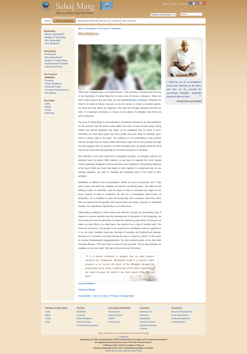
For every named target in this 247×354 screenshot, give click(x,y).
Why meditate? (139, 100)
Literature (144, 308)
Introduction (50, 54)
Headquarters (114, 312)
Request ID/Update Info (181, 312)
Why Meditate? (52, 43)
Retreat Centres (115, 315)
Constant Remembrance (57, 89)
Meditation (50, 77)
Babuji (48, 106)
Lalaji (47, 103)
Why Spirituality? (53, 40)
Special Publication (148, 325)
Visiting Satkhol (178, 322)
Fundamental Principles (56, 63)
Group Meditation (86, 283)
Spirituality (49, 31)
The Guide (49, 100)
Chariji (48, 110)
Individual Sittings (86, 289)
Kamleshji (49, 113)
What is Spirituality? (54, 34)
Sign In (174, 4)
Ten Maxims (50, 93)
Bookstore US (146, 312)
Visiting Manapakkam (180, 318)
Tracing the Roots (53, 66)
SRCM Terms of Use (113, 351)
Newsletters (145, 318)
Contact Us (183, 4)
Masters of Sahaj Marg (56, 60)
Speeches (144, 315)
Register (166, 4)
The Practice (50, 74)
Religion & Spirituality (55, 37)
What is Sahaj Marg (86, 28)
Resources (176, 308)
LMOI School (114, 322)
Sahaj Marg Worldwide (119, 308)
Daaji (47, 322)
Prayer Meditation (53, 83)
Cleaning (49, 80)
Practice (81, 308)
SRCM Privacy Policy (133, 351)
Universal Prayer (53, 86)
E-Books (143, 329)
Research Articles (147, 322)
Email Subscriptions (180, 315)
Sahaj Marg (50, 51)
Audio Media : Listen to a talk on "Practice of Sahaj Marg (106, 296)
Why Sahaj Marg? (53, 57)
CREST (111, 318)
